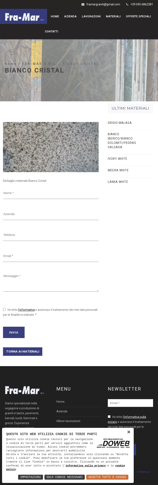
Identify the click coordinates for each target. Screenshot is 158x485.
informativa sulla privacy (86, 466)
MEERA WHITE (118, 170)
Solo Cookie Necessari (64, 477)
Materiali (113, 16)
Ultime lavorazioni (68, 421)
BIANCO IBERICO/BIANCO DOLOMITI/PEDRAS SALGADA (122, 140)
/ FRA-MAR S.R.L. (39, 74)
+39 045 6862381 (141, 4)
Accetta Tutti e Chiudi (107, 477)
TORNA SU (143, 472)
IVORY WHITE (117, 158)
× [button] (129, 432)
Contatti (51, 31)
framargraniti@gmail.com (103, 4)
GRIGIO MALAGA (120, 122)
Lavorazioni (91, 16)
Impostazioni (30, 477)
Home (55, 16)
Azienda (70, 16)
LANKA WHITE (118, 181)
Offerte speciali (138, 16)
